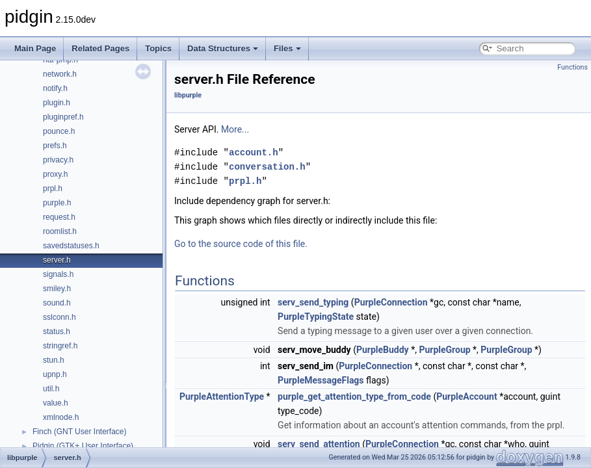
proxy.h (55, 174)
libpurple (188, 95)
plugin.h (56, 102)
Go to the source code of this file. (241, 244)
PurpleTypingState (316, 316)
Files (287, 48)
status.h (56, 331)
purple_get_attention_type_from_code (354, 396)
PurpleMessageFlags (320, 380)
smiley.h (57, 288)
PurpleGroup (444, 349)
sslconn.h (59, 317)
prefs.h (55, 145)
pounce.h (59, 131)
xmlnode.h (61, 417)
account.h (253, 152)
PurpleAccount (466, 396)
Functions (572, 67)
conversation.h (267, 167)
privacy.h (58, 159)
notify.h (55, 88)
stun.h (53, 360)
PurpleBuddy (382, 349)
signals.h (58, 274)
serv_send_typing (313, 302)
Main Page (35, 48)
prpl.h (52, 188)
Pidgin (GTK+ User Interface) (83, 445)
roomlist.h (60, 231)
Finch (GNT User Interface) (79, 431)
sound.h (57, 302)
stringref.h (60, 345)
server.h (57, 260)
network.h (60, 74)
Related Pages (100, 48)
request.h (59, 217)
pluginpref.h (63, 117)
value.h (55, 403)
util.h (51, 388)
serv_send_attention (319, 444)
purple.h (57, 202)
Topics (158, 48)
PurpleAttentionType (221, 396)
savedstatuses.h (71, 245)
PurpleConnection (391, 302)
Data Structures (222, 48)
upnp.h (55, 374)
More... (235, 129)
